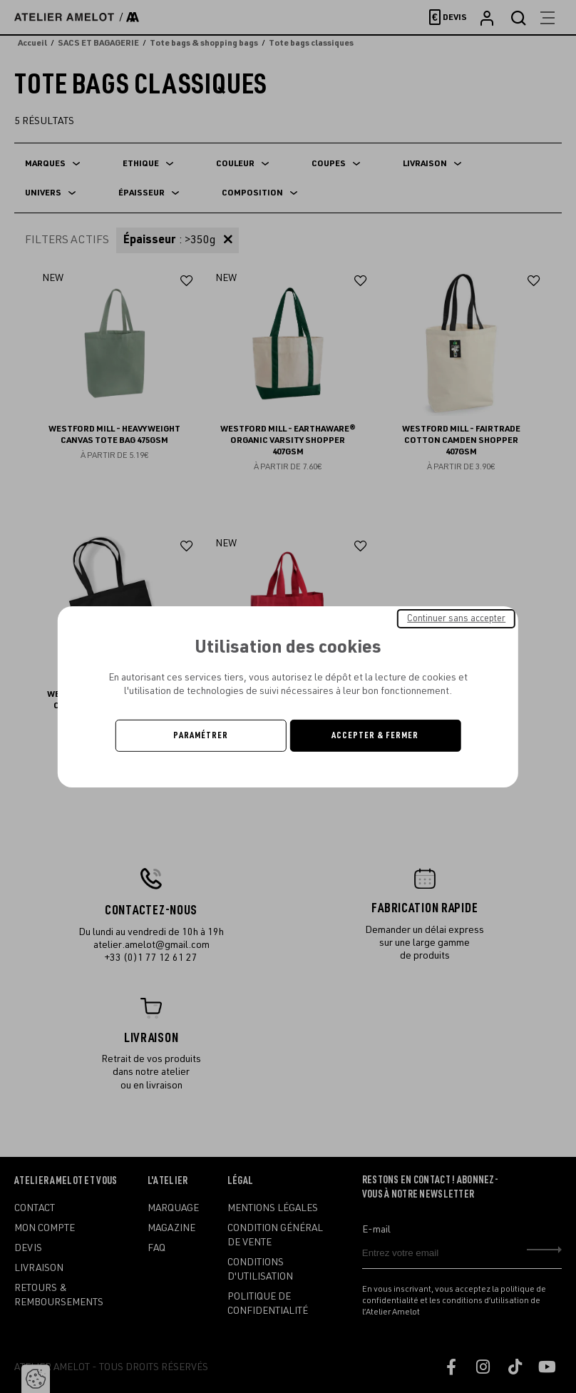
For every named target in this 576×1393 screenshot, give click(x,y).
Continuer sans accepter (456, 617)
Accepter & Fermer (374, 735)
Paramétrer (200, 735)
